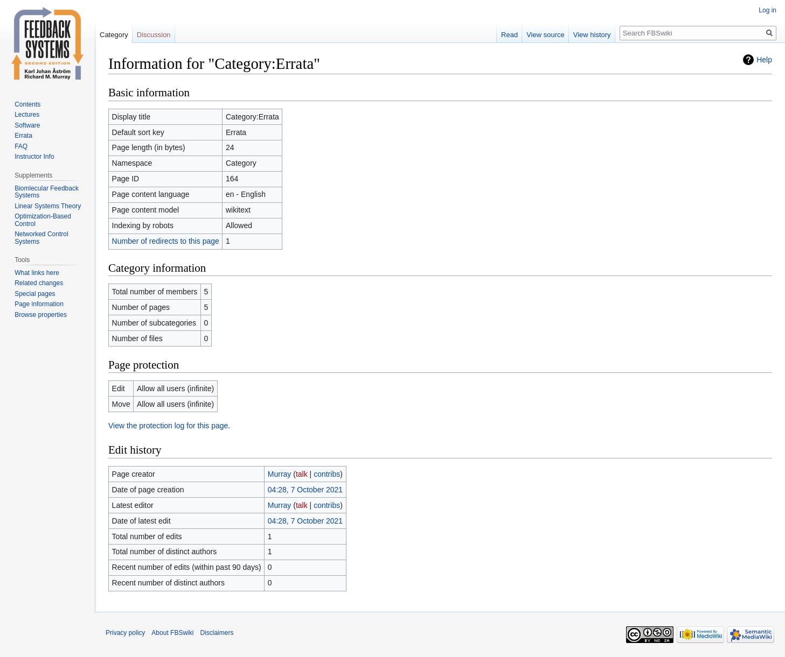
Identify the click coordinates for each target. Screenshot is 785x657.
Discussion (154, 35)
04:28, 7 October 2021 (305, 489)
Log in (767, 10)
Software (27, 125)
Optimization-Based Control (43, 220)
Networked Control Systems (41, 237)
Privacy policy (125, 633)
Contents (27, 104)
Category (114, 35)
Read (509, 35)
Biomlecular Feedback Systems (47, 192)
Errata (23, 135)
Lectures (27, 114)
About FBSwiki (172, 633)
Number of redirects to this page (165, 241)
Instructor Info (34, 156)
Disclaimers (216, 633)
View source (545, 35)
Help (764, 59)
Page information (39, 304)
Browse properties (41, 315)
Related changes (39, 283)
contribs (327, 474)
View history (592, 35)
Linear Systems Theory (48, 206)
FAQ (21, 146)
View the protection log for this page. (169, 425)
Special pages (35, 294)
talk (302, 474)
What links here (37, 273)
